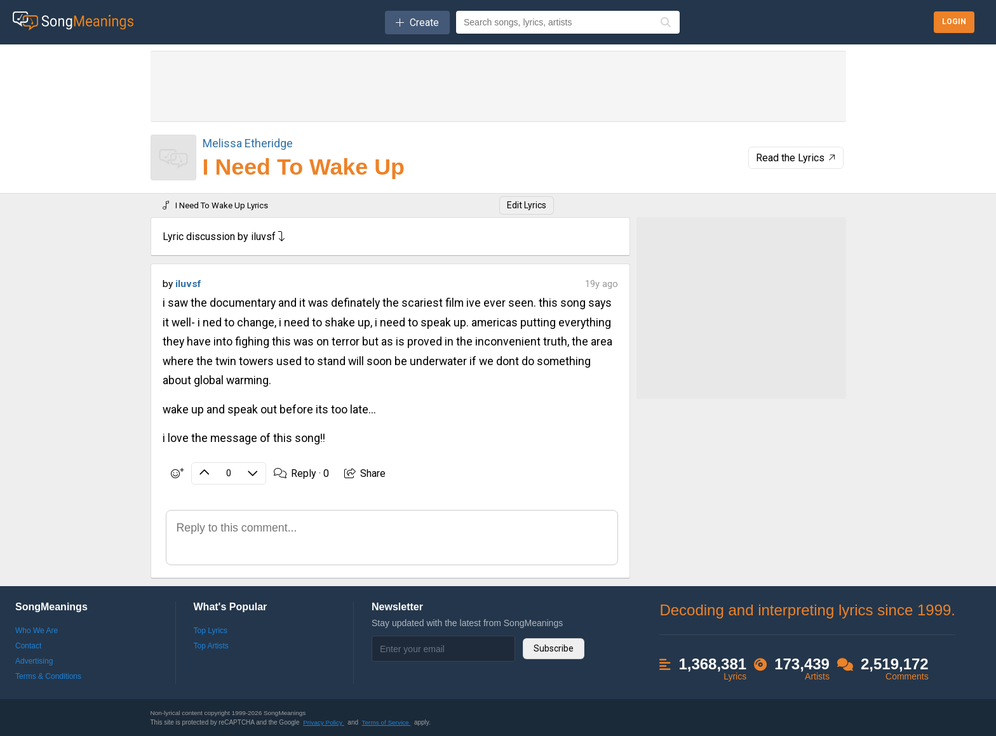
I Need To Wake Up (304, 167)
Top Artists (211, 645)
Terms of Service (386, 722)
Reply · (300, 473)
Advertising (34, 661)
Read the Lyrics (797, 158)
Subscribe (554, 648)
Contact (28, 645)
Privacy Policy (323, 722)
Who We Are (36, 630)
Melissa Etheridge (248, 143)
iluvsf (188, 284)
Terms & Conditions (48, 676)
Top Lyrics (211, 630)
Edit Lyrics (526, 205)
